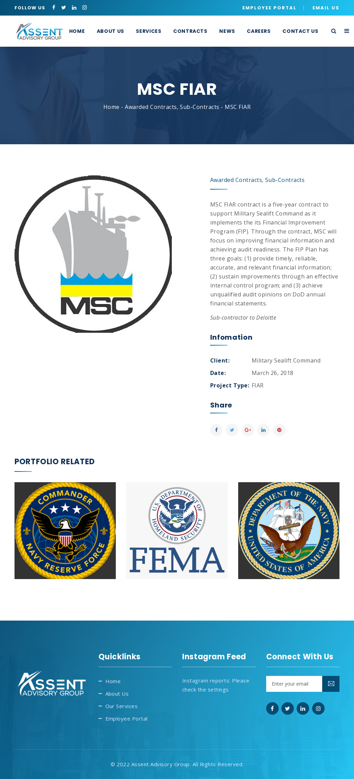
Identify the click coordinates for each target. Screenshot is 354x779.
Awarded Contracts (151, 107)
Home (111, 107)
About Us (117, 693)
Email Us (326, 7)
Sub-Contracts (199, 107)
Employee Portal (269, 7)
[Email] (303, 684)
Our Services (121, 706)
